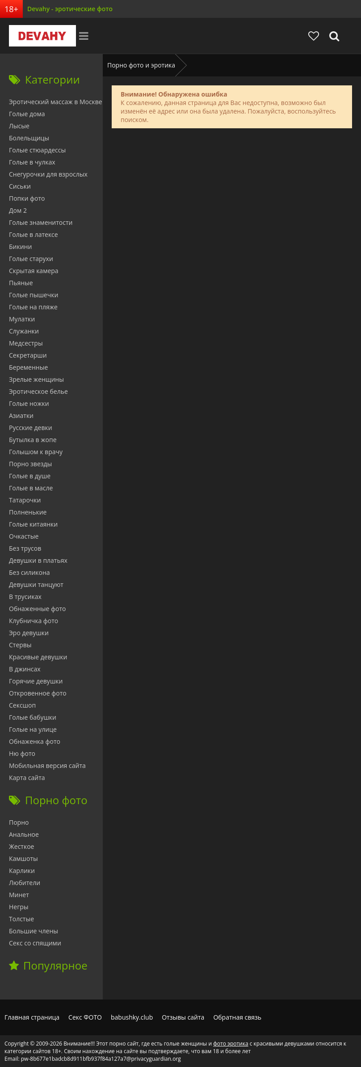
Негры (19, 907)
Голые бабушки (32, 717)
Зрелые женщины (36, 379)
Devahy (42, 36)
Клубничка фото (33, 620)
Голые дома (27, 114)
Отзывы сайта (183, 1017)
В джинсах (25, 669)
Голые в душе (29, 476)
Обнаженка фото (34, 741)
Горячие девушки (36, 681)
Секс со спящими (35, 943)
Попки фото (27, 198)
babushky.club (132, 1017)
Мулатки (22, 319)
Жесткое (21, 846)
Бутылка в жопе (33, 439)
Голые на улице (33, 729)
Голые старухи (31, 258)
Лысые (19, 126)
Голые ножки (29, 403)
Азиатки (21, 415)
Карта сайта (27, 777)
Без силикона (29, 572)
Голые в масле (31, 488)
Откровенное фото (38, 693)
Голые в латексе (33, 234)
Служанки (24, 331)
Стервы (20, 645)
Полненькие (27, 512)
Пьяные (21, 282)
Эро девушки (29, 632)
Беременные (28, 367)
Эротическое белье (38, 391)
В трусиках (25, 596)
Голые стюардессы (37, 150)
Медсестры (26, 343)
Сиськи (20, 186)
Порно (19, 822)
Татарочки (25, 500)
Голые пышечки (33, 295)
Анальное (24, 834)
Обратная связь (237, 1017)
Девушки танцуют (36, 584)
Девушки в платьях (38, 560)
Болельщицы (29, 138)
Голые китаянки (33, 524)
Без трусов (25, 548)
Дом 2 (18, 210)
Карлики (22, 870)
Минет (19, 894)
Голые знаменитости (40, 222)
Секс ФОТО (85, 1017)
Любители (24, 882)
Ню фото (22, 753)
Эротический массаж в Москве (55, 101)
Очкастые (23, 536)
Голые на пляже (33, 307)
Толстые (21, 919)
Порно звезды (30, 464)
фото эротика (230, 1043)
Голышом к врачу (36, 451)
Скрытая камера (34, 270)
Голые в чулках (32, 162)
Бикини (20, 246)
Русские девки (30, 427)
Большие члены (33, 931)
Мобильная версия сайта (47, 765)
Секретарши (28, 355)
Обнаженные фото (37, 608)
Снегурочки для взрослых (48, 174)
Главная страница (31, 1017)
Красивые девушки (38, 657)
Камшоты (23, 858)
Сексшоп (22, 705)
